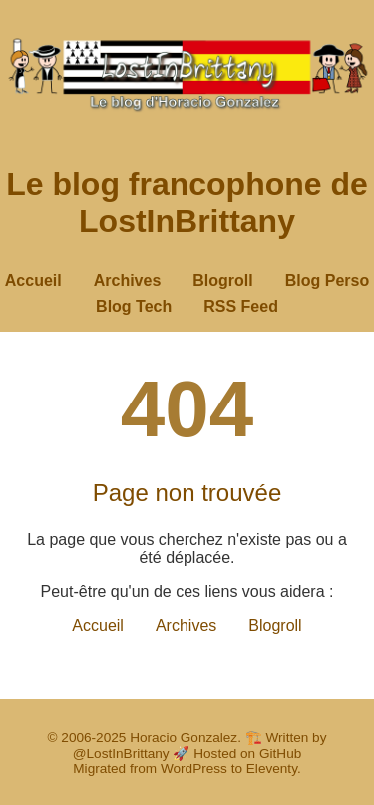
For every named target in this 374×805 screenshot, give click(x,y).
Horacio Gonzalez (183, 737)
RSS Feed (240, 306)
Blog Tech (134, 306)
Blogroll (222, 280)
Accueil (33, 280)
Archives (128, 280)
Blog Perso (327, 280)
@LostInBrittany (121, 753)
